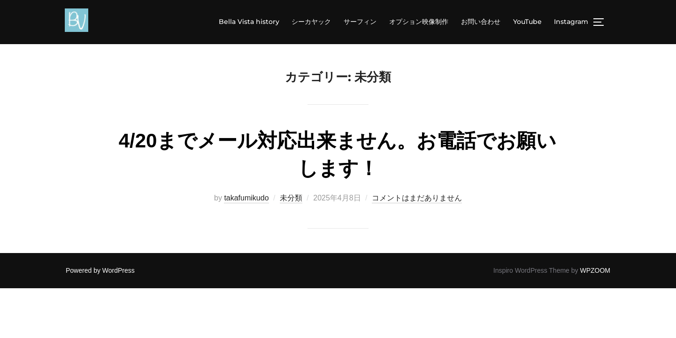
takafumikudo (246, 198)
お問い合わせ (481, 21)
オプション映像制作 (419, 21)
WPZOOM (595, 271)
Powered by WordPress (100, 271)
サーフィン (361, 21)
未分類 (291, 198)
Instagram (571, 21)
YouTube (528, 21)
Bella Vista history (250, 21)
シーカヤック (313, 21)
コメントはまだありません (417, 198)
